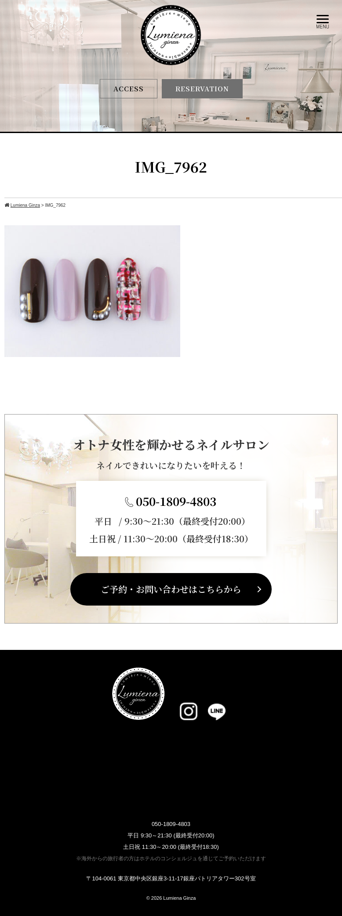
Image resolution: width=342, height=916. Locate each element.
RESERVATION (202, 88)
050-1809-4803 (176, 501)
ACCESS (128, 88)
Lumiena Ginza (179, 898)
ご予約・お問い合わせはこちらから (171, 589)
